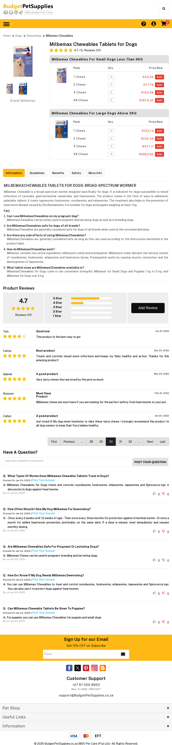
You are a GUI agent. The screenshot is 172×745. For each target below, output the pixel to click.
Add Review (147, 307)
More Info (103, 173)
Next (150, 440)
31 (120, 440)
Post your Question (150, 461)
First (54, 440)
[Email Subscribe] (123, 653)
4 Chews (79, 92)
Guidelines (40, 173)
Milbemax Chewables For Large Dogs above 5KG (94, 113)
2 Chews (79, 84)
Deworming (34, 35)
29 (101, 440)
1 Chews (79, 76)
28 (91, 440)
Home (7, 35)
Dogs (18, 35)
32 (130, 440)
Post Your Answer (43, 479)
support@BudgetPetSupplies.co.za (86, 695)
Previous (69, 440)
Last (163, 440)
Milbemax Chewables (59, 35)
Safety (83, 173)
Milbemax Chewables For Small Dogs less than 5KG (97, 59)
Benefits (63, 173)
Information (15, 173)
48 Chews (80, 100)
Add (159, 77)
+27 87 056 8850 (86, 684)
